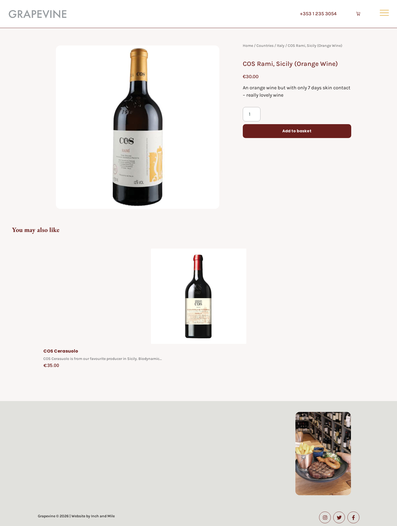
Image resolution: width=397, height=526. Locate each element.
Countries (265, 45)
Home (248, 45)
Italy (280, 45)
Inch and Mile (103, 516)
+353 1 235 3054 (317, 14)
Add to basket (296, 131)
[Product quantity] (251, 114)
